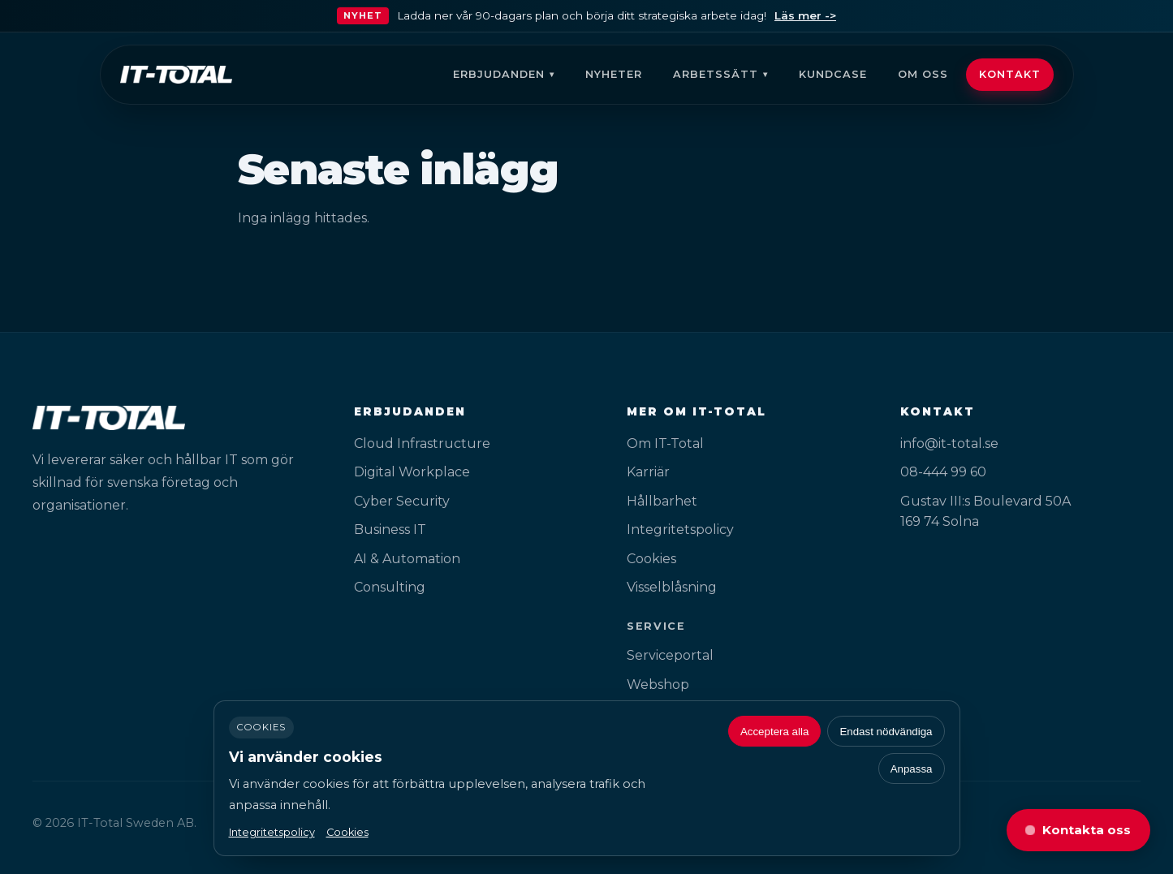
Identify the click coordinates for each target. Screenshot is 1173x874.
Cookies (651, 558)
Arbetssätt (715, 74)
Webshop (658, 684)
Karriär (648, 472)
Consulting (389, 587)
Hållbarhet (662, 501)
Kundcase (833, 74)
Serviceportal (670, 655)
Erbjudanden (499, 74)
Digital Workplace (412, 472)
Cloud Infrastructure (422, 443)
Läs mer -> (805, 15)
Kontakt (1010, 74)
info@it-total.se (949, 443)
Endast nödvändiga (885, 731)
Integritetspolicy (680, 529)
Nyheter (613, 74)
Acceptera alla (774, 731)
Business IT (390, 529)
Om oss (923, 74)
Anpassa (912, 769)
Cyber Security (402, 501)
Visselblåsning (672, 587)
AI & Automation (407, 558)
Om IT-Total (665, 443)
